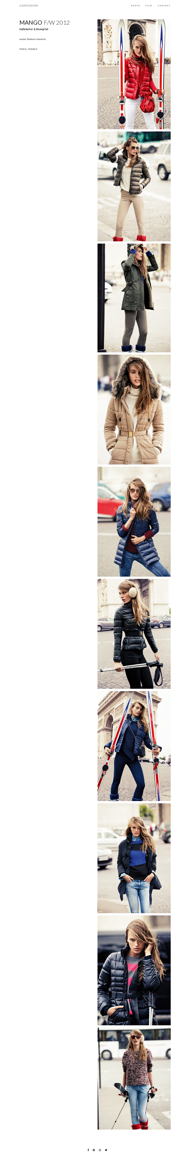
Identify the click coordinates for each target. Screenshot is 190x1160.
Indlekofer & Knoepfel (33, 29)
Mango (30, 22)
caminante (28, 5)
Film (149, 6)
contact (164, 6)
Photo (135, 6)
